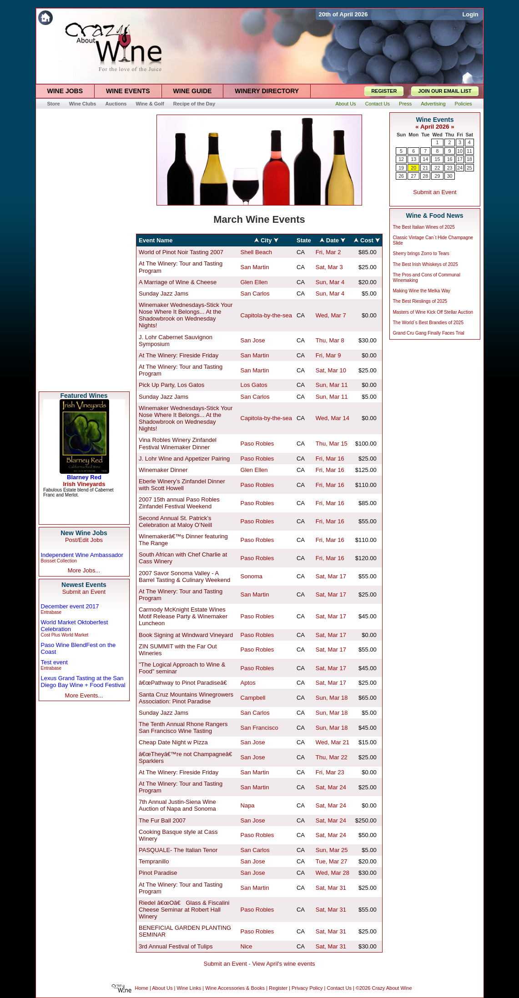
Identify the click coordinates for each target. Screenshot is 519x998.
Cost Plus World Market (65, 634)
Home (141, 988)
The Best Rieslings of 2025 (420, 301)
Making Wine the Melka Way (421, 290)
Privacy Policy (307, 988)
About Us (162, 988)
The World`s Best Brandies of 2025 (428, 322)
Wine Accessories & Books (235, 988)
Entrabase (51, 612)
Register (278, 988)
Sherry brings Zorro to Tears (421, 253)
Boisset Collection (59, 560)
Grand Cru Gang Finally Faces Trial (428, 333)
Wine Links (188, 988)
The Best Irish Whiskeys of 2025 (425, 264)
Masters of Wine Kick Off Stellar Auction (433, 312)
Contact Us (339, 988)
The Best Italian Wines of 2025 (424, 227)
